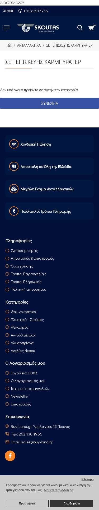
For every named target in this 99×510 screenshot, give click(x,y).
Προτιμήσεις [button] (27, 503)
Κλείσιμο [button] (88, 479)
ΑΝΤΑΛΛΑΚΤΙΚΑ (29, 45)
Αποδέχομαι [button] (72, 503)
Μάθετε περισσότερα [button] (58, 490)
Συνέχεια (49, 103)
